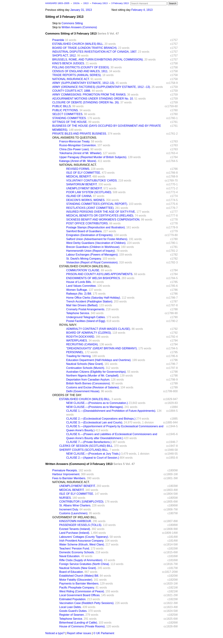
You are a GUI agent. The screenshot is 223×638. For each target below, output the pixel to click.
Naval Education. (69, 556)
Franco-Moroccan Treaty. (74, 141)
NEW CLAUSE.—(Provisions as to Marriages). (95, 406)
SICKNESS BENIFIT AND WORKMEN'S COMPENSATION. (103, 219)
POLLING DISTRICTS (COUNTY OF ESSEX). (81, 67)
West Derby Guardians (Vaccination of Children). (96, 242)
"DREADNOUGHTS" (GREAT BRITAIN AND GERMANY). (102, 348)
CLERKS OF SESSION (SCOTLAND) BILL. (86, 445)
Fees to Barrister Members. (69, 478)
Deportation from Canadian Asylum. (88, 379)
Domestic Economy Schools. (77, 552)
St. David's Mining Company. (84, 258)
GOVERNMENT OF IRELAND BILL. (74, 517)
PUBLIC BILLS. (61, 106)
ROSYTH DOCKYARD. (80, 336)
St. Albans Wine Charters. (75, 505)
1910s (76, 3)
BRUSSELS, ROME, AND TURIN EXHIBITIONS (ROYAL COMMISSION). (98, 59)
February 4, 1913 (142, 9)
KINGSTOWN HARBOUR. (75, 521)
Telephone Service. (78, 313)
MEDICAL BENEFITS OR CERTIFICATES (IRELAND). (100, 215)
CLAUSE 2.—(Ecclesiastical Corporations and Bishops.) (101, 418)
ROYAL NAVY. (68, 324)
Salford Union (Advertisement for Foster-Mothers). (97, 239)
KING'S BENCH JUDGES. (68, 63)
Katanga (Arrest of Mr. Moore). (78, 161)
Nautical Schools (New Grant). (85, 363)
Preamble (58, 40)
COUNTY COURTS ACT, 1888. (71, 90)
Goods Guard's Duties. (73, 610)
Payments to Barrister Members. (79, 583)
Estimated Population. (72, 599)
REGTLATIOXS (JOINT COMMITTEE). (90, 207)
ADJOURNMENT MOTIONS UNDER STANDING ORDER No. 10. (93, 98)
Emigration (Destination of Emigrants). (89, 235)
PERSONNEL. (75, 352)
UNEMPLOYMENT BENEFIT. (84, 188)
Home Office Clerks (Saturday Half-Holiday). (93, 297)
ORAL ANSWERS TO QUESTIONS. (74, 137)
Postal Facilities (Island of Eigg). (86, 321)
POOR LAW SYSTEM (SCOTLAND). (89, 192)
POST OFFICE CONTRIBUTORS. (87, 223)
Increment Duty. (69, 509)
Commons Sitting (72, 23)
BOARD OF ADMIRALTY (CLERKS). (89, 332)
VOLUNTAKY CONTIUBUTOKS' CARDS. (92, 180)
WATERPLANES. (77, 340)
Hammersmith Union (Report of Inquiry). (91, 250)
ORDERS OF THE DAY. (67, 395)
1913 (86, 3)
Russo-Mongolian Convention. (78, 145)
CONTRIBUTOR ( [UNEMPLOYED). (81, 501)
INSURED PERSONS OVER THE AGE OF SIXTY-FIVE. (101, 211)
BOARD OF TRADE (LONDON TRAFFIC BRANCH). (84, 47)
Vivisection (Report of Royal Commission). (92, 262)
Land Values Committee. (81, 285)
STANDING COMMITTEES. (69, 118)
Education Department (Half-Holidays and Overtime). (98, 360)
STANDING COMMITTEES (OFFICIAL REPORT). (97, 203)
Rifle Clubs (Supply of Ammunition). (81, 560)
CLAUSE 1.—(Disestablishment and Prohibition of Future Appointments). (111, 410)
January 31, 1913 (81, 9)
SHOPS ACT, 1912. (64, 55)
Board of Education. (71, 571)
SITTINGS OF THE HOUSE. (69, 121)
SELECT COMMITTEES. (67, 114)
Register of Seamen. (72, 614)
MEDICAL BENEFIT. (78, 176)
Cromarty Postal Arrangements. (85, 309)
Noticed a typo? (55, 633)
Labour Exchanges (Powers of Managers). (92, 254)
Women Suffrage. (77, 289)
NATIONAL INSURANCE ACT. (71, 79)
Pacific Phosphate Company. (77, 587)
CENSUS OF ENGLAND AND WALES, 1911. (80, 71)
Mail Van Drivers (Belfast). (82, 305)
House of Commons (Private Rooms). (82, 626)
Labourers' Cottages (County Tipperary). (84, 536)
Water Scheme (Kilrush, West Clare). (82, 544)
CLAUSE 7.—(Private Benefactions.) (89, 441)
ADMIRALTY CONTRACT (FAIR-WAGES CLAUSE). (98, 328)
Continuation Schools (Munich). (85, 367)
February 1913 (100, 3)
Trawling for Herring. (78, 356)
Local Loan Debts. (70, 607)
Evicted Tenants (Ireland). (75, 528)
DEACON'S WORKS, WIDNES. (85, 200)
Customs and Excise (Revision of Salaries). (93, 387)
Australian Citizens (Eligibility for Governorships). (96, 371)
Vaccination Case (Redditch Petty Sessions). (86, 603)
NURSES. (65, 497)
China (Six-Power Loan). (74, 149)
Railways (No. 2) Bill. (79, 293)
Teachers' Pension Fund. (74, 548)
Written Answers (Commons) (79, 27)
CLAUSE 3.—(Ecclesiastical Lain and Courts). (94, 422)
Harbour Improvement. (66, 474)
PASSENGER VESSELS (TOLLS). (80, 524)
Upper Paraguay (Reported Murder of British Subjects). (93, 157)
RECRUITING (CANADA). (82, 344)
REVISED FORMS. (78, 168)
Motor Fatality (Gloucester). (76, 579)
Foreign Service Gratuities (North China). (84, 564)
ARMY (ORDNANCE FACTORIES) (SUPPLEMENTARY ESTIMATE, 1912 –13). (101, 86)
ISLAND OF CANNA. (79, 196)
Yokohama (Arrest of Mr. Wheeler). (80, 153)
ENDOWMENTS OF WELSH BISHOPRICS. (93, 278)
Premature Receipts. (65, 470)
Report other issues (79, 633)
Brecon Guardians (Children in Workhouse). (93, 246)
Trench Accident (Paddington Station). (89, 301)
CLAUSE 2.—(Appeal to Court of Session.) (92, 457)
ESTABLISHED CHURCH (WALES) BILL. (78, 43)
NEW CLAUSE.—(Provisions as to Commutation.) (97, 402)
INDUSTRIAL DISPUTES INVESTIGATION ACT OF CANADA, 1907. (94, 51)
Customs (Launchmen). (73, 513)
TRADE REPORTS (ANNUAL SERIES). (77, 75)
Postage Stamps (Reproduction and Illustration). (96, 227)
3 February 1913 (120, 3)
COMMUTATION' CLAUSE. (83, 270)
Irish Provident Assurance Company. (81, 540)
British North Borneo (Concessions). (88, 383)
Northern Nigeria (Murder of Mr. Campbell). (92, 375)
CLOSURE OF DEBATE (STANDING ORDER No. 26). (86, 102)
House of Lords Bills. (79, 281)
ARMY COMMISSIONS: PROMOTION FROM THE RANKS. (89, 94)
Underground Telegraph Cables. (86, 317)
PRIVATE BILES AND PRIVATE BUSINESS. (79, 133)
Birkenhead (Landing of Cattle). (78, 622)
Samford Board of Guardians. (84, 231)
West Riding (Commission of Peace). (82, 591)
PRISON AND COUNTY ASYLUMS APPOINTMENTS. (99, 274)
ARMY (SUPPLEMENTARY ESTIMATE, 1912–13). (83, 82)
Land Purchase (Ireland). (74, 532)
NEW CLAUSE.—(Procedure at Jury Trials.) (93, 453)
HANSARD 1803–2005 (57, 3)
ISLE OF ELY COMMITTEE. (83, 172)
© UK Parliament (103, 633)
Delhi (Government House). (83, 391)
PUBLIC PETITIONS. (65, 110)
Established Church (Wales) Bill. (79, 575)
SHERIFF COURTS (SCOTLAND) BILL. (84, 449)
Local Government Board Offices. (79, 595)
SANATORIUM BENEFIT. (82, 184)
